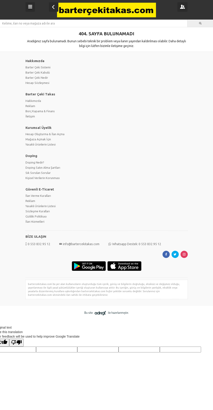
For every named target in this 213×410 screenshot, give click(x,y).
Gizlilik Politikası (36, 216)
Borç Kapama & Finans (40, 111)
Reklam (30, 106)
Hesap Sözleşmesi (37, 82)
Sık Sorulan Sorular (38, 172)
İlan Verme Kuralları (38, 195)
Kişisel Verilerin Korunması (42, 177)
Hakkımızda (33, 100)
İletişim (30, 116)
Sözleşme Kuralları (37, 211)
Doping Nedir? (34, 162)
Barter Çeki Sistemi (37, 67)
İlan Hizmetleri (34, 221)
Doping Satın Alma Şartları (42, 167)
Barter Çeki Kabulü (37, 72)
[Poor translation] (16, 343)
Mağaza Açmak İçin (38, 139)
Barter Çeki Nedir (36, 77)
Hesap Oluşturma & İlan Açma (44, 134)
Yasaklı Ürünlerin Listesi (40, 144)
